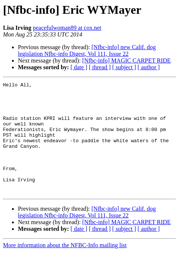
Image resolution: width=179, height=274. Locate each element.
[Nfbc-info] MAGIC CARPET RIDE (126, 60)
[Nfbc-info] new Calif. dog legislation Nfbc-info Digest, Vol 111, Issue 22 (87, 50)
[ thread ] (100, 67)
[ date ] (78, 67)
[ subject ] (124, 67)
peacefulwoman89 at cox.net (67, 28)
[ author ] (149, 67)
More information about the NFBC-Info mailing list (65, 267)
